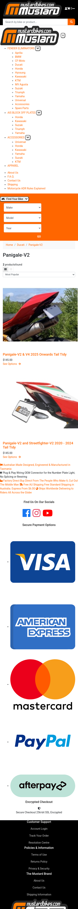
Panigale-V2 (35, 244)
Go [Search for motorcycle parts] (39, 236)
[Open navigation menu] (73, 8)
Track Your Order (39, 835)
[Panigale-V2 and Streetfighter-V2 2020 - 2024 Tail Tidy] (39, 403)
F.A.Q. (11, 176)
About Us (13, 172)
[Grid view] (5, 269)
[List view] (11, 269)
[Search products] (35, 22)
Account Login (39, 828)
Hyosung (20, 72)
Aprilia (19, 52)
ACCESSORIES (16, 137)
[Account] (66, 9)
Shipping (13, 184)
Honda (19, 68)
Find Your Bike (14, 198)
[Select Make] (22, 207)
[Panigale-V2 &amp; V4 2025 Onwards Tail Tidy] (39, 314)
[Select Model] (22, 218)
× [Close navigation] (63, 35)
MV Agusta (21, 84)
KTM (17, 80)
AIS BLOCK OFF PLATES (22, 112)
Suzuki (19, 88)
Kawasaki (20, 76)
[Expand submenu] (37, 48)
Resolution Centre (39, 842)
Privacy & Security (39, 868)
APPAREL (13, 165)
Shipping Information (39, 894)
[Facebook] (26, 513)
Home (9, 244)
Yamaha (20, 96)
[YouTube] (47, 513)
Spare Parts (22, 108)
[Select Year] (22, 228)
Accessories (22, 104)
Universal (20, 100)
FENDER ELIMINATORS (21, 48)
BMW (18, 56)
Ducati (19, 64)
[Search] (71, 22)
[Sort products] (39, 274)
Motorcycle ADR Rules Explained (26, 188)
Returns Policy (39, 861)
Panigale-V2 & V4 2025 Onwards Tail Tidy (35, 354)
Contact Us (14, 180)
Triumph (20, 92)
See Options (12, 363)
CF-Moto (20, 60)
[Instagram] (36, 513)
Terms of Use (39, 854)
